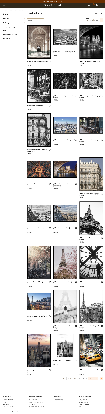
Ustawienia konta (58, 401)
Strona (91, 20)
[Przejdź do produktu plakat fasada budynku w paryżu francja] (91, 174)
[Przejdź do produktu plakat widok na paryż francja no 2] (65, 125)
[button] (4, 5)
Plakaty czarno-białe (84, 404)
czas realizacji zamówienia (36, 402)
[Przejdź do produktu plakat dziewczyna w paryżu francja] (65, 306)
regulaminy (6, 404)
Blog (80, 406)
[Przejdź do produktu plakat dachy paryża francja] (65, 213)
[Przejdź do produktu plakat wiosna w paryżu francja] (65, 262)
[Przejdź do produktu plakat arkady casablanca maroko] (39, 42)
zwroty (5, 402)
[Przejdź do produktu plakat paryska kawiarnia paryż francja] (91, 125)
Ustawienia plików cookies (35, 406)
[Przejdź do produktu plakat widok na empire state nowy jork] (65, 345)
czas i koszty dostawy (34, 401)
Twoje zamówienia (58, 399)
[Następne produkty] (93, 378)
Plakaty (11, 10)
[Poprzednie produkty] (72, 378)
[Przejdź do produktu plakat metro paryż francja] (39, 262)
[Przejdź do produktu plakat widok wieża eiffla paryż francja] (91, 306)
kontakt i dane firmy (8, 399)
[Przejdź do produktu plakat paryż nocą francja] (39, 169)
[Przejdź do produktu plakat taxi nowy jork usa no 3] (91, 350)
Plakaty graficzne (84, 399)
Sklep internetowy (11, 412)
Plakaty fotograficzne (85, 401)
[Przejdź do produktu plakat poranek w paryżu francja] (39, 301)
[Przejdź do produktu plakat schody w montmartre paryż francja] (91, 81)
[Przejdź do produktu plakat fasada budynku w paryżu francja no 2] (39, 130)
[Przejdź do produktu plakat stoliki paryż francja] (39, 86)
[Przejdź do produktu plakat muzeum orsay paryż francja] (91, 262)
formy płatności (33, 399)
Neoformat (5, 10)
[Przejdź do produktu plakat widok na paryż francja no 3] (65, 37)
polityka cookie (32, 404)
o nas (4, 401)
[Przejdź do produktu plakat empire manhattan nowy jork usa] (39, 350)
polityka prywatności (8, 406)
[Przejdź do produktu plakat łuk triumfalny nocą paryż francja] (65, 81)
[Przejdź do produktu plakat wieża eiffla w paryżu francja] (91, 218)
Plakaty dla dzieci (83, 402)
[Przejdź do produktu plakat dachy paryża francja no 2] (39, 213)
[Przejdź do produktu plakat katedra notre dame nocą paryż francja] (65, 169)
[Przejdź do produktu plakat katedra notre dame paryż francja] (91, 42)
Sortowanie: (30, 17)
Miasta (15, 10)
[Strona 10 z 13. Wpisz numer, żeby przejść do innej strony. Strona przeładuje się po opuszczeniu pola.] (94, 20)
